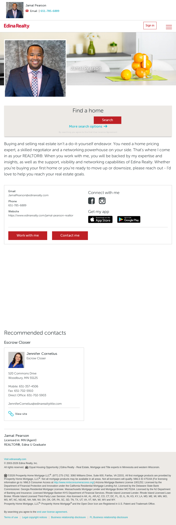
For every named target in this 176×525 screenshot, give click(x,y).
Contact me (70, 235)
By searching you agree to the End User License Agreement (88, 132)
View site (17, 413)
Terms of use (11, 517)
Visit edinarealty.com (15, 459)
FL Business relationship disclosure (109, 517)
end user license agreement (52, 511)
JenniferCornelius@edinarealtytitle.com (35, 403)
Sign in (150, 25)
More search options (88, 126)
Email (31, 11)
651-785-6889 (50, 11)
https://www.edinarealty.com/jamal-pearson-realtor (40, 215)
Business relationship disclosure (68, 517)
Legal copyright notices (34, 517)
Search (107, 120)
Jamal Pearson (36, 5)
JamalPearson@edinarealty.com (28, 195)
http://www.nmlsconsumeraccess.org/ (74, 482)
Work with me (28, 235)
